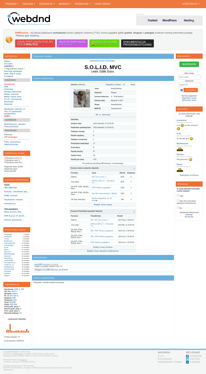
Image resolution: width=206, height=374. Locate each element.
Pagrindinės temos (170, 362)
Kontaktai (8, 76)
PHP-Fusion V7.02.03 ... (15, 216)
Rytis (6, 249)
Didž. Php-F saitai (12, 74)
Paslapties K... (10, 262)
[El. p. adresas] (103, 115)
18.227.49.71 (13, 296)
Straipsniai (165, 359)
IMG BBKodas (10, 188)
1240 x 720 (19, 289)
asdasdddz (9, 260)
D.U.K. (161, 356)
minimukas (9, 245)
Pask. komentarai (12, 142)
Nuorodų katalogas (13, 71)
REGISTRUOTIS (189, 64)
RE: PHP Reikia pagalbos (102, 231)
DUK (6, 87)
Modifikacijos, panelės (15, 124)
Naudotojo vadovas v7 (14, 109)
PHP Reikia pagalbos (101, 188)
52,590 (13, 302)
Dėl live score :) (99, 177)
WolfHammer (9, 254)
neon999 (39, 264)
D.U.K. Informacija (13, 99)
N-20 (6, 247)
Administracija (11, 144)
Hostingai (8, 102)
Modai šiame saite (12, 97)
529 (14, 298)
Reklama (8, 135)
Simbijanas (9, 267)
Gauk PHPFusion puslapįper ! (35, 43)
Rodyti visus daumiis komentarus (103, 251)
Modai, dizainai (11, 94)
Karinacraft (9, 269)
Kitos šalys (190, 3)
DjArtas (7, 252)
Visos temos (102, 3)
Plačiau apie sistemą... (28, 35)
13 (20, 313)
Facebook (196, 356)
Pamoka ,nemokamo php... (16, 192)
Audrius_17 (9, 265)
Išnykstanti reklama (13, 200)
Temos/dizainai (11, 127)
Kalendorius (10, 204)
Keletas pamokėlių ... (14, 220)
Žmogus (7, 271)
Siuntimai (8, 89)
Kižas (6, 239)
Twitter (195, 359)
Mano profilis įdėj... (13, 212)
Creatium (23, 360)
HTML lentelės (11, 196)
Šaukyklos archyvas (189, 175)
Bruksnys (8, 241)
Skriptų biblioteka (12, 92)
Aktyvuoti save (189, 100)
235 (15, 300)
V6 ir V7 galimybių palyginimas (13, 113)
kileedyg (8, 234)
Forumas (8, 64)
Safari (15, 294)
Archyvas (189, 217)
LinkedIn (195, 362)
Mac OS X (12, 291)
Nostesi (7, 256)
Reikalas (8, 236)
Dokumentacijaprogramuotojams (137, 43)
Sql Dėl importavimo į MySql (104, 193)
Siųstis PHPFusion (72, 43)
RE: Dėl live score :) (100, 220)
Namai (7, 61)
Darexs (7, 273)
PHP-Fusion (18, 354)
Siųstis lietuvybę (104, 43)
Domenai (8, 104)
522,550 (13, 304)
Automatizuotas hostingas (102, 61)
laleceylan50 (10, 171)
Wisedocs (8, 258)
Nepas (7, 275)
